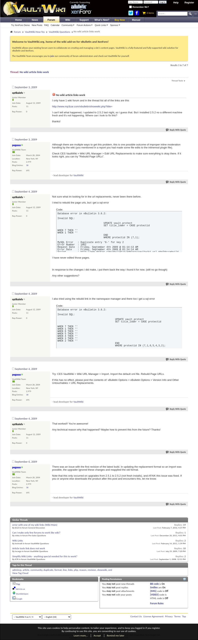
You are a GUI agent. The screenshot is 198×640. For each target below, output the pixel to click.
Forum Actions (85, 25)
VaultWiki (78, 175)
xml (110, 569)
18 (27, 165)
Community (69, 25)
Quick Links (102, 25)
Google (19, 599)
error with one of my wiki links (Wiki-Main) (34, 524)
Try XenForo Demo (20, 25)
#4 (184, 293)
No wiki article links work (34, 72)
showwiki (102, 569)
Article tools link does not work (28, 548)
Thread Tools (178, 81)
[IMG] (153, 591)
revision (92, 569)
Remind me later (115, 635)
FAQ (46, 25)
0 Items (148, 13)
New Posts (37, 25)
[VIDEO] (154, 594)
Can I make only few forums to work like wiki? (36, 532)
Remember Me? (139, 7)
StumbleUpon (22, 594)
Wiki (67, 20)
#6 (184, 418)
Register (189, 2)
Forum (51, 20)
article (26, 569)
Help (175, 2)
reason (83, 569)
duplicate (48, 569)
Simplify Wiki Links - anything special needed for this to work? (44, 556)
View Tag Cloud (20, 573)
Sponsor (115, 25)
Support (84, 20)
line (65, 569)
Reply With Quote (176, 130)
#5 (184, 368)
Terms (177, 616)
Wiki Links (17, 540)
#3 (184, 191)
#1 (184, 86)
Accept (97, 635)
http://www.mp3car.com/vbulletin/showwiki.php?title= (82, 106)
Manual (136, 20)
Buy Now (120, 20)
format (58, 569)
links (70, 569)
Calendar (55, 25)
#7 (184, 461)
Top (184, 616)
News (35, 20)
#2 (184, 138)
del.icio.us (20, 589)
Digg (18, 584)
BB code (154, 583)
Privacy (169, 616)
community (36, 569)
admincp (17, 569)
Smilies (154, 587)
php (76, 569)
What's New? (102, 20)
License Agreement (153, 616)
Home (18, 20)
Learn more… (81, 635)
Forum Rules (157, 603)
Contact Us (136, 616)
